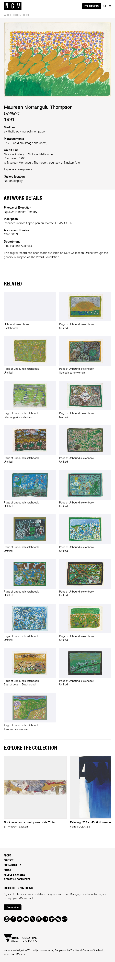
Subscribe (13, 907)
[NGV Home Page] (12, 6)
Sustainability (12, 865)
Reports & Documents (17, 879)
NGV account (25, 898)
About (7, 855)
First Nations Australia (18, 246)
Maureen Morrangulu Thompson (38, 107)
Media (7, 870)
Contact (8, 860)
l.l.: (56, 223)
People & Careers (14, 875)
